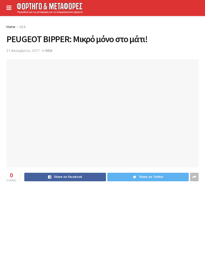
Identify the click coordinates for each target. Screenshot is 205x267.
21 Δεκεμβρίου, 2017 (23, 51)
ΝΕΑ (22, 27)
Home (10, 27)
